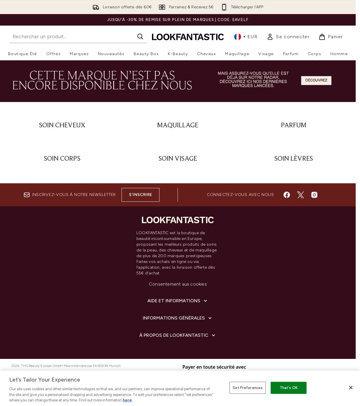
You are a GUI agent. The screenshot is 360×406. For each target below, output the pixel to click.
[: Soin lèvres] (293, 159)
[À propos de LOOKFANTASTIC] (177, 335)
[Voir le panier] (330, 37)
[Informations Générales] (178, 318)
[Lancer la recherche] (140, 36)
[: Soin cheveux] (62, 125)
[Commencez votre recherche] (78, 36)
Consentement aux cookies (178, 284)
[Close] (350, 387)
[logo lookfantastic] (188, 36)
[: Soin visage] (178, 159)
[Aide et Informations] (177, 301)
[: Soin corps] (62, 159)
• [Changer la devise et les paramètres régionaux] (245, 36)
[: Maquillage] (178, 125)
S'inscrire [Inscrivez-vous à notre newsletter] (140, 194)
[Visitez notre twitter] (300, 195)
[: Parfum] (293, 125)
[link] (288, 37)
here (127, 400)
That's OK (289, 388)
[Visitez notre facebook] (287, 195)
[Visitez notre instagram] (314, 195)
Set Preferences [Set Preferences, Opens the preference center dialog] (248, 388)
